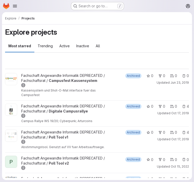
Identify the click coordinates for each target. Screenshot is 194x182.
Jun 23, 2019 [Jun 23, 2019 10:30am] (180, 82)
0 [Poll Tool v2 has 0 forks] (161, 159)
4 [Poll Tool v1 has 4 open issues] (185, 132)
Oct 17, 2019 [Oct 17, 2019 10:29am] (180, 113)
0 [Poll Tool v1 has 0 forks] (161, 132)
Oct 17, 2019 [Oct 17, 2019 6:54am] (180, 139)
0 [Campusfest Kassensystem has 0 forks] (161, 76)
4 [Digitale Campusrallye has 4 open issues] (185, 106)
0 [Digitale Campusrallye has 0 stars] (150, 106)
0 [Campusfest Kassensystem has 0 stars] (150, 76)
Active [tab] (64, 46)
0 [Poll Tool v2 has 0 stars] (150, 159)
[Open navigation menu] (15, 6)
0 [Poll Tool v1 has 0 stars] (150, 132)
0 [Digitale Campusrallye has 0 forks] (161, 106)
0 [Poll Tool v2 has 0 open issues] (185, 159)
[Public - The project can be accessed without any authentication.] (23, 85)
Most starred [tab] (19, 46)
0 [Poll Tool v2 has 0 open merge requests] (173, 159)
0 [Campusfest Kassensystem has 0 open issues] (185, 76)
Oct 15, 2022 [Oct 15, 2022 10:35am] (180, 166)
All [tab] (98, 46)
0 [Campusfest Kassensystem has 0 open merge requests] (173, 76)
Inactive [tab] (82, 46)
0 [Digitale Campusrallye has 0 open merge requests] (173, 106)
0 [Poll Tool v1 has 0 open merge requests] (173, 132)
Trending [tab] (45, 46)
